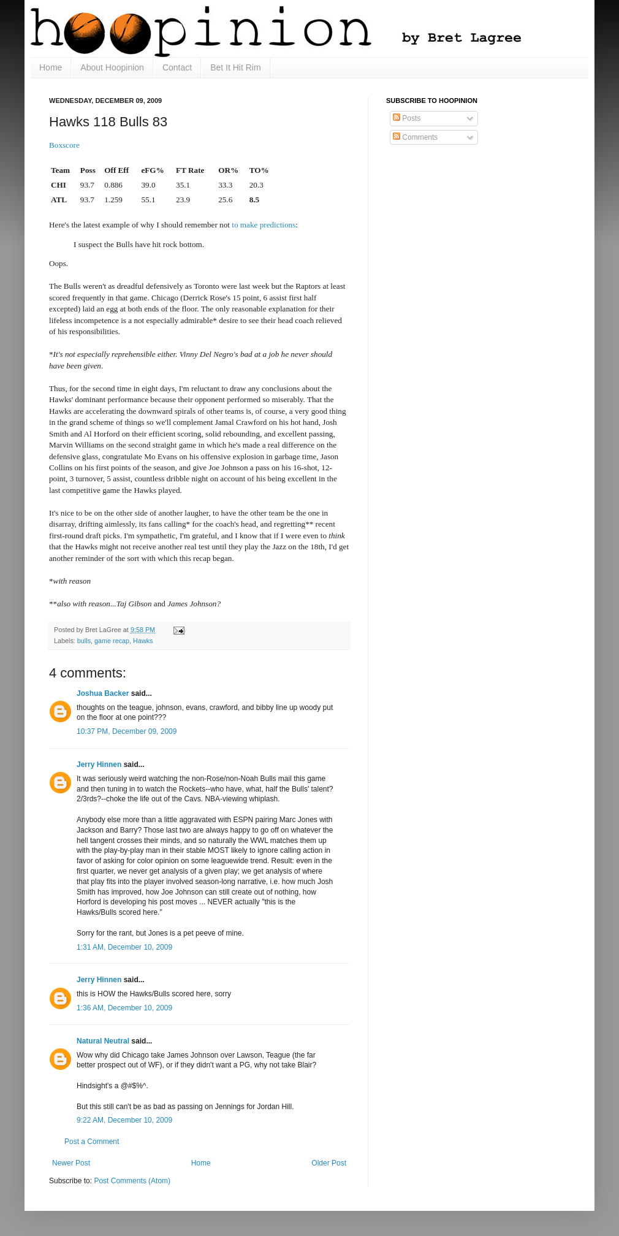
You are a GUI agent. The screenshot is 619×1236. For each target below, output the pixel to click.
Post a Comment (91, 1141)
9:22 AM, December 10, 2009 (124, 1120)
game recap (111, 640)
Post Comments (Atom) (132, 1181)
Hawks (143, 640)
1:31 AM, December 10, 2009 (124, 947)
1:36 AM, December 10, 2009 (124, 1008)
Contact (177, 67)
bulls (84, 640)
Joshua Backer (103, 693)
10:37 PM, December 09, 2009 (127, 731)
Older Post (328, 1163)
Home (50, 67)
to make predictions (263, 224)
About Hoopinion (112, 67)
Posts (406, 118)
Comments (415, 137)
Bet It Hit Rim (235, 67)
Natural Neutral (103, 1041)
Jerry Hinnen (99, 764)
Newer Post (71, 1163)
